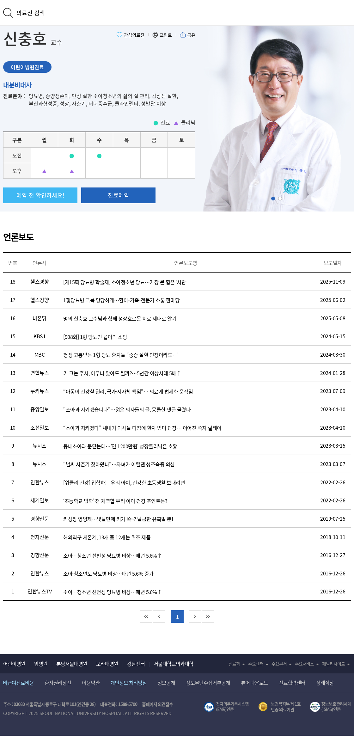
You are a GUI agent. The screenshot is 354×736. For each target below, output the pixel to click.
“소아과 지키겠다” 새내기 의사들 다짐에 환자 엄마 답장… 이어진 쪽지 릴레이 (142, 428)
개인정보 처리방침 (128, 682)
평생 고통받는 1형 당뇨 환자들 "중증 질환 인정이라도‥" (121, 355)
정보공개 (166, 682)
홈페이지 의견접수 (157, 704)
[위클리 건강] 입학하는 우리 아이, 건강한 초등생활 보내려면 (124, 482)
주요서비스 (304, 663)
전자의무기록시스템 (226, 707)
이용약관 (91, 682)
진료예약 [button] (118, 195)
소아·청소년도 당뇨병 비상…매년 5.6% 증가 (108, 573)
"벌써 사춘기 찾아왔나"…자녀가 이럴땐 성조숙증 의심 (119, 464)
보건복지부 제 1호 (280, 707)
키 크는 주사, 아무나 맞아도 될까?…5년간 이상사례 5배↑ (122, 373)
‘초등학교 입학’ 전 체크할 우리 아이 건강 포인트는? (115, 501)
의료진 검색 (30, 13)
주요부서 (279, 663)
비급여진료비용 (18, 682)
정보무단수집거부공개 (208, 682)
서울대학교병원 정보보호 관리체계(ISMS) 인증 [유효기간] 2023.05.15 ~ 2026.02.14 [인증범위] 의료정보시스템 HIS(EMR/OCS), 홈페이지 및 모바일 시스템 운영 (330, 707)
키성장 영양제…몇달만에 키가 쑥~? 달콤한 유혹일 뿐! (118, 519)
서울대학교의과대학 (173, 663)
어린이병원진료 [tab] (27, 67)
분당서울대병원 (71, 663)
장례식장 (325, 682)
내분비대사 (17, 84)
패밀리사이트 (333, 663)
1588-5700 (127, 704)
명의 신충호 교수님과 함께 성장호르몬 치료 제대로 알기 (119, 318)
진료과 (234, 663)
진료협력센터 (292, 682)
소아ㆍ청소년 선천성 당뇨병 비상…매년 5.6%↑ (112, 555)
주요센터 (255, 663)
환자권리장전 (58, 682)
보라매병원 (107, 663)
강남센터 (136, 663)
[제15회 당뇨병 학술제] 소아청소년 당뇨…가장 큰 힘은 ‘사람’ (125, 282)
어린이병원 (14, 663)
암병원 (40, 663)
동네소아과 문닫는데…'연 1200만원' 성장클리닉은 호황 (120, 446)
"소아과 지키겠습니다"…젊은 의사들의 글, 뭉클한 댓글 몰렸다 (127, 409)
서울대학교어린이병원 (177, 12)
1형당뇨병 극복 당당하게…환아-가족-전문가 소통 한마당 (121, 300)
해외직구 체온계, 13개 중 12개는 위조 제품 (106, 537)
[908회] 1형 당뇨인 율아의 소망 (95, 336)
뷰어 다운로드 (254, 682)
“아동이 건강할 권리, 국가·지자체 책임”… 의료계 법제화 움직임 (128, 391)
